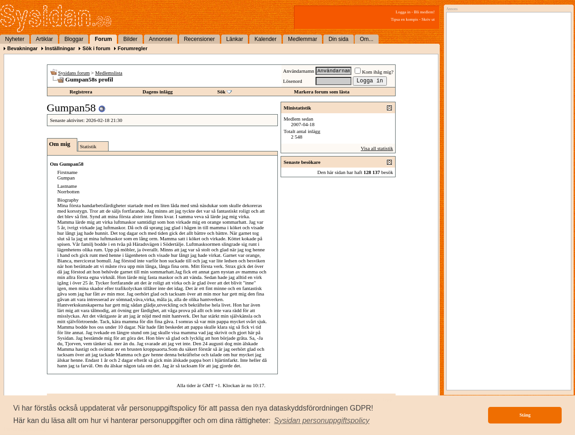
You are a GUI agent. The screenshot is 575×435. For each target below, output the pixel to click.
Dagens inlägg (158, 91)
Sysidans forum (74, 72)
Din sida (338, 39)
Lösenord (292, 81)
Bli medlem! (424, 12)
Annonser (160, 39)
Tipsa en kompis (404, 19)
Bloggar (73, 39)
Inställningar (60, 48)
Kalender (265, 39)
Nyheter (14, 39)
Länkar (234, 39)
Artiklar (44, 39)
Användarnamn (298, 71)
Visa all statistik (377, 148)
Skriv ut (428, 19)
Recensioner (199, 39)
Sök (221, 91)
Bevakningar (22, 48)
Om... (366, 39)
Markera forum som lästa (322, 91)
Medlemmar (302, 39)
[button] (322, 421)
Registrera (80, 91)
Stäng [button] (524, 415)
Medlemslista (108, 72)
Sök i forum (96, 48)
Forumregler (133, 48)
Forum (103, 39)
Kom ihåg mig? (374, 72)
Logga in (403, 12)
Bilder (130, 39)
